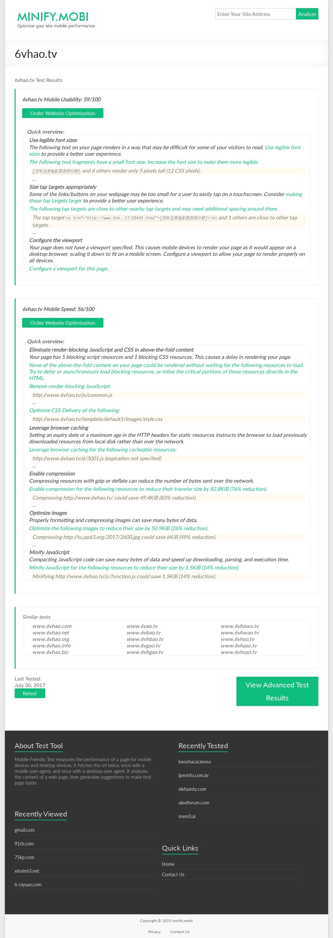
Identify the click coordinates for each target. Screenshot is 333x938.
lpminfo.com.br (194, 775)
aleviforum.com (194, 802)
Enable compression (51, 489)
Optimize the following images (63, 528)
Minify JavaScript (49, 567)
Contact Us (173, 874)
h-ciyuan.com (28, 884)
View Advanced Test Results (277, 691)
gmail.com (25, 830)
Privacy (154, 931)
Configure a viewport (53, 268)
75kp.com (24, 857)
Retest (30, 693)
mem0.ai (187, 816)
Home (168, 864)
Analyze (307, 14)
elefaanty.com (192, 789)
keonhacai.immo (195, 761)
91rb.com (24, 843)
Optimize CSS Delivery (55, 410)
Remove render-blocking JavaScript (69, 386)
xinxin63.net (27, 871)
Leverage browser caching (58, 449)
